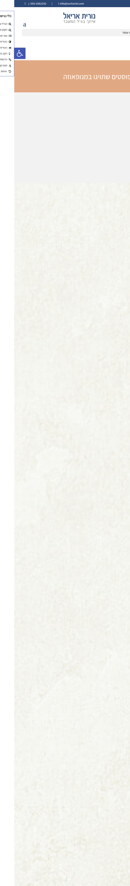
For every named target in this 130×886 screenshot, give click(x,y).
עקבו (61, 856)
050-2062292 (24, 3)
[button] (5, 53)
